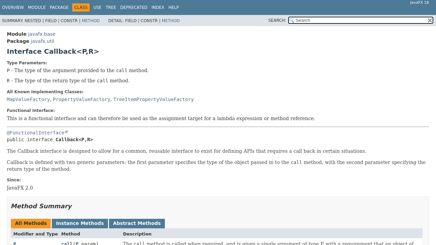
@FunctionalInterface (35, 132)
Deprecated (133, 7)
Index (158, 7)
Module (37, 7)
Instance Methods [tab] (80, 223)
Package (59, 7)
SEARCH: (277, 20)
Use (97, 7)
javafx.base (41, 34)
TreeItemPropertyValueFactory (153, 99)
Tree (111, 7)
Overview (13, 7)
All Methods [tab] (31, 223)
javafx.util (42, 41)
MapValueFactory (28, 99)
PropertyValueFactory (81, 99)
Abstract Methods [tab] (137, 223)
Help (173, 7)
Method (91, 20)
